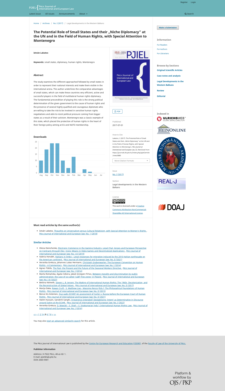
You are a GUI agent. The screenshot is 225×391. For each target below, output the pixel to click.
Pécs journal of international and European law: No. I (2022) (96, 302)
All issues (49, 13)
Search (189, 13)
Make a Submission (168, 27)
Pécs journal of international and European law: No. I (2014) (92, 265)
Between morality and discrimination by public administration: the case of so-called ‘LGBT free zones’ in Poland (88, 275)
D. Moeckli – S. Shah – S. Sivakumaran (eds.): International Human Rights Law (94, 305)
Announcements (67, 13)
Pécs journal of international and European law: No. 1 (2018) (68, 233)
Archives (46, 23)
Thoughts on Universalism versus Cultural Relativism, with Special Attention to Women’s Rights (100, 230)
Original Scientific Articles (169, 70)
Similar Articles (42, 242)
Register (184, 2)
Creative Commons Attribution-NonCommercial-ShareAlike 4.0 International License (129, 209)
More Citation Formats (124, 160)
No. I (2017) (58, 23)
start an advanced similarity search (64, 320)
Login (193, 2)
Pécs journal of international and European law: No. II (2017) (104, 285)
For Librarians (163, 53)
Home (36, 23)
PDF (118, 111)
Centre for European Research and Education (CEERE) (115, 343)
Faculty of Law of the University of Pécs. (167, 343)
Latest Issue (35, 13)
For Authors (162, 49)
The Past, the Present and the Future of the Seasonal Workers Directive (87, 268)
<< (35, 314)
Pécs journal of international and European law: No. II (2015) (76, 291)
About (82, 13)
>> (55, 314)
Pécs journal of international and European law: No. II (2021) (93, 259)
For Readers (162, 45)
